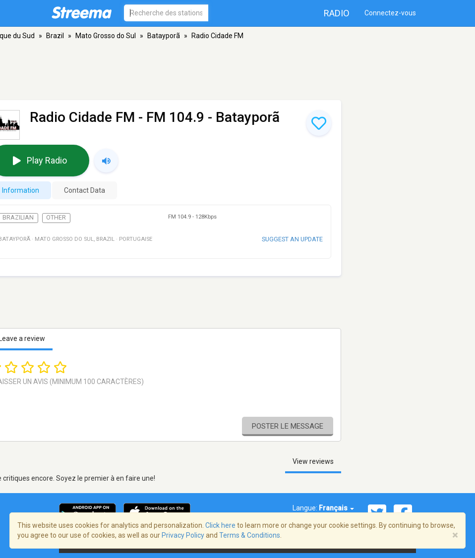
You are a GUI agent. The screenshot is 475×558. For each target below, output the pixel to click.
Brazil (55, 36)
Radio (337, 13)
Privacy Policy (183, 535)
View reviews (313, 461)
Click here (220, 525)
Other (56, 217)
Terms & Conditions (249, 535)
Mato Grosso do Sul (105, 36)
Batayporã (163, 36)
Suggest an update (292, 239)
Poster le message (287, 426)
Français (336, 508)
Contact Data (84, 190)
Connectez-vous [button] (390, 13)
